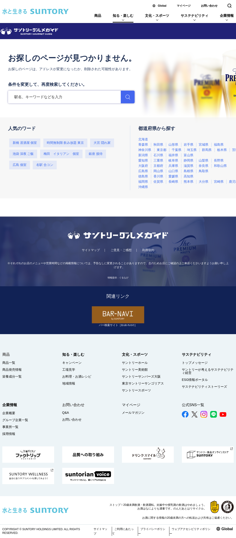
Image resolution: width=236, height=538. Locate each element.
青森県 (143, 144)
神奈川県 (144, 150)
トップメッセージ (195, 362)
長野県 (219, 160)
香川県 (158, 176)
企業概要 (8, 413)
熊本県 (188, 181)
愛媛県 (173, 176)
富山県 (188, 155)
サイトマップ (91, 250)
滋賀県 (188, 166)
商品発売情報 (12, 369)
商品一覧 (8, 362)
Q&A (65, 412)
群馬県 (207, 150)
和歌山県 (220, 166)
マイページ (184, 5)
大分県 (203, 181)
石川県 (158, 155)
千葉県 (176, 150)
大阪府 (143, 166)
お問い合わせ (209, 5)
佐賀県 (158, 181)
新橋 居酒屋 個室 (25, 143)
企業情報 (227, 15)
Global (162, 5)
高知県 (188, 176)
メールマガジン (133, 412)
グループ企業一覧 (15, 420)
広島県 (143, 171)
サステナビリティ (194, 15)
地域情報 (68, 383)
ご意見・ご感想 (121, 250)
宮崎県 (219, 181)
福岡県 (143, 181)
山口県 (173, 171)
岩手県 (188, 144)
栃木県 (222, 150)
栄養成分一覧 (12, 376)
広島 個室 (20, 165)
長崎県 (173, 181)
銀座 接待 (96, 154)
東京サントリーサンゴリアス (143, 383)
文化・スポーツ (157, 15)
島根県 (188, 171)
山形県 (173, 144)
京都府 (158, 166)
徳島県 (143, 176)
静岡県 (188, 160)
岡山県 (158, 171)
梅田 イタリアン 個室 (61, 154)
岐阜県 (173, 160)
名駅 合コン (44, 165)
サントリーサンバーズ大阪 (141, 376)
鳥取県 (203, 171)
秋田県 (158, 144)
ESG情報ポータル (195, 380)
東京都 (161, 150)
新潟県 (143, 155)
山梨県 (203, 160)
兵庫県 (173, 166)
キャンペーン (72, 362)
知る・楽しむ (123, 15)
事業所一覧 (10, 427)
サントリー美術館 (135, 369)
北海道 (143, 139)
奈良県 (203, 166)
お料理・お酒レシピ (76, 376)
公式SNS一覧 (193, 405)
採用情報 (8, 434)
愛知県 (143, 160)
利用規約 (148, 250)
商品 (97, 15)
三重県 (158, 160)
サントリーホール (135, 362)
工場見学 (68, 369)
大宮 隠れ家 (102, 143)
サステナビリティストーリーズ (204, 386)
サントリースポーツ (136, 390)
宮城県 (203, 144)
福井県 (173, 155)
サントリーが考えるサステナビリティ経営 (207, 371)
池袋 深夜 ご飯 (23, 154)
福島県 (219, 144)
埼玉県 (192, 150)
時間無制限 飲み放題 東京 (65, 143)
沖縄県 (143, 187)
